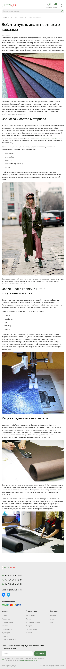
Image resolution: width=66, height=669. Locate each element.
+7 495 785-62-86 (13, 584)
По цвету (5, 626)
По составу (6, 619)
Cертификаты (7, 629)
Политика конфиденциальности (52, 666)
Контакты (29, 633)
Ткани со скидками (9, 640)
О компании (30, 615)
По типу (5, 615)
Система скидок (32, 629)
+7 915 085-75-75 (13, 575)
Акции (52, 619)
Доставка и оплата (33, 622)
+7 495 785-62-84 (13, 579)
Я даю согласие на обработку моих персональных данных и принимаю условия (24, 659)
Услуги (28, 619)
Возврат (29, 626)
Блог (51, 622)
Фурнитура (6, 633)
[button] (62, 11)
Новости (53, 615)
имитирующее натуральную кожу (48, 138)
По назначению (7, 622)
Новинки (5, 636)
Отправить (40, 653)
